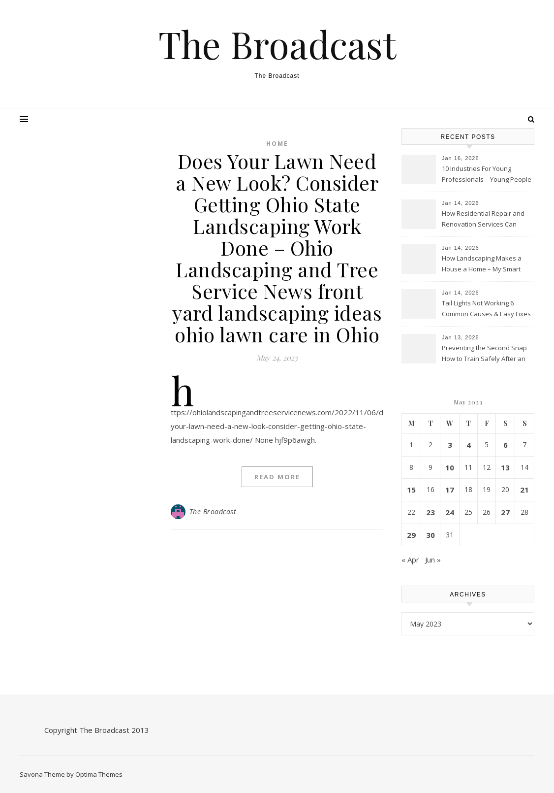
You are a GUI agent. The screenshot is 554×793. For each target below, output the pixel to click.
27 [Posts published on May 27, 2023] (505, 512)
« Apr (410, 559)
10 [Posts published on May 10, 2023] (449, 467)
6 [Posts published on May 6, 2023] (505, 445)
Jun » (433, 559)
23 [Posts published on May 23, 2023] (430, 512)
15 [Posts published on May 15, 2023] (411, 490)
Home (277, 143)
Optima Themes (99, 774)
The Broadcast (277, 44)
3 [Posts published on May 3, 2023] (450, 445)
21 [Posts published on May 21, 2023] (524, 490)
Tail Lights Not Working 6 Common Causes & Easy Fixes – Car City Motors (486, 309)
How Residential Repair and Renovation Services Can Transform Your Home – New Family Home (484, 220)
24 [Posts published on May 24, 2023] (449, 512)
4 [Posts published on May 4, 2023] (468, 445)
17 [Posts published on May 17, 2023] (449, 490)
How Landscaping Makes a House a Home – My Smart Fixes (482, 264)
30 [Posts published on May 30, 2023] (430, 535)
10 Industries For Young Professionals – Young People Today (486, 175)
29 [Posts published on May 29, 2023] (411, 535)
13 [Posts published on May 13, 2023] (505, 467)
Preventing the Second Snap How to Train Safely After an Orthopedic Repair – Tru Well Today (484, 354)
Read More (277, 476)
